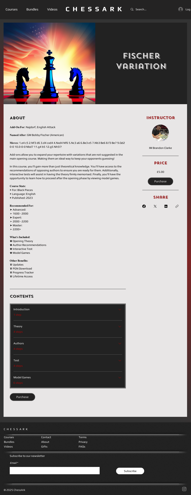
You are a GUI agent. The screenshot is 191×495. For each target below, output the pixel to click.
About (45, 441)
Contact (46, 437)
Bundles (9, 441)
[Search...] (142, 9)
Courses (9, 437)
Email (13, 463)
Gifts (44, 446)
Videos (8, 446)
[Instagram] (184, 489)
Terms (83, 437)
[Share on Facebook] (144, 206)
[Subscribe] (130, 471)
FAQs (82, 446)
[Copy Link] (177, 206)
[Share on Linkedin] (166, 206)
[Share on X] (155, 206)
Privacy (83, 441)
